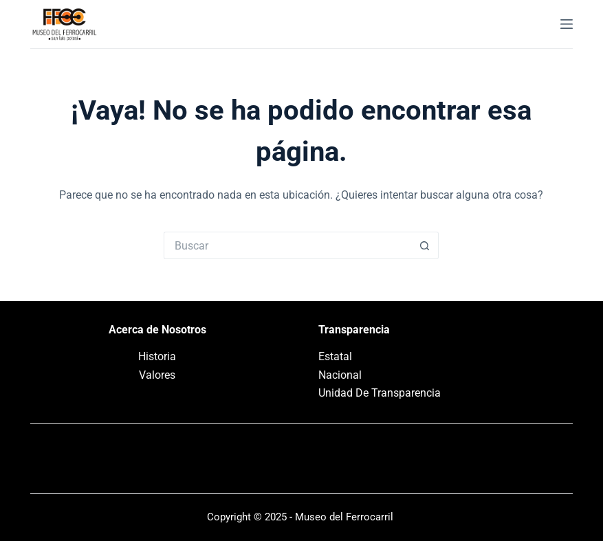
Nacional (340, 375)
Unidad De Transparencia (379, 392)
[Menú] (566, 24)
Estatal (335, 356)
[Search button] (425, 245)
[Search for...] (287, 245)
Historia (157, 356)
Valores (157, 375)
